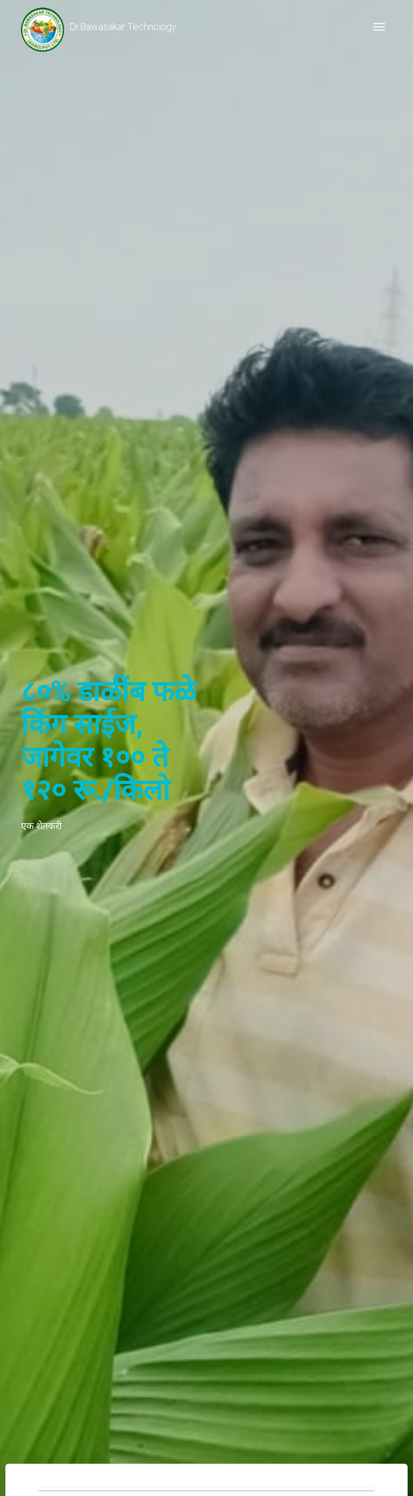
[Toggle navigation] (379, 26)
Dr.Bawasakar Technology (98, 26)
